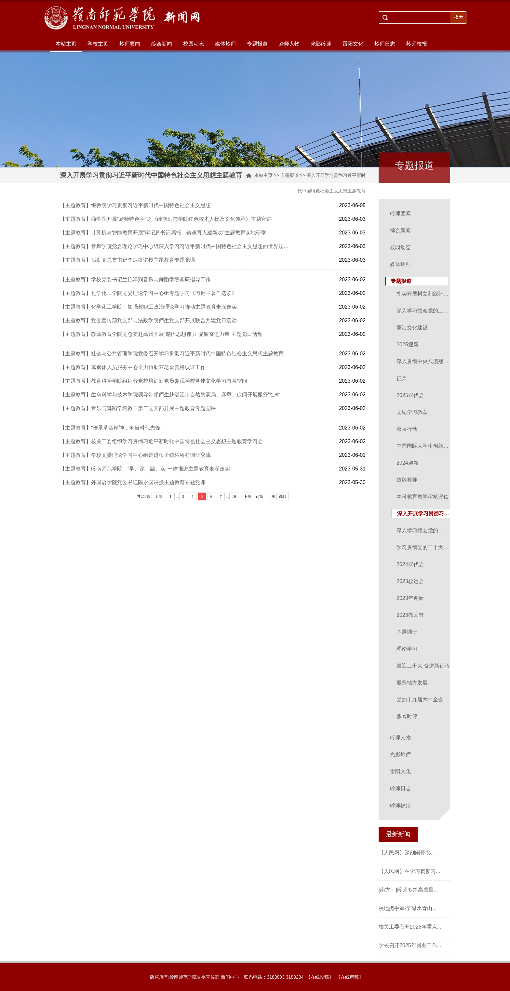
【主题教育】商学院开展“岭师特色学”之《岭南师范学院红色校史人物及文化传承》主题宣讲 (166, 219)
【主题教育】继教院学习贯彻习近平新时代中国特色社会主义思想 (135, 205)
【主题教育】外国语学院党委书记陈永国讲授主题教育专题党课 (133, 482)
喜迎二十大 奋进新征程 (423, 665)
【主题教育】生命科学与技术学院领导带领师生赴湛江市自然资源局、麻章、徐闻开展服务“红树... (172, 394)
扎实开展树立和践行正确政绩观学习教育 (423, 294)
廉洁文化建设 (412, 327)
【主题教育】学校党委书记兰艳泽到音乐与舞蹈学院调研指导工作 (135, 279)
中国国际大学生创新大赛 (423, 446)
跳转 (283, 496)
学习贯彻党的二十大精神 (423, 547)
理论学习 (406, 649)
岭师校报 (416, 43)
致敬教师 (406, 479)
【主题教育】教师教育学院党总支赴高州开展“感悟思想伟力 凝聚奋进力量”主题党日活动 (161, 334)
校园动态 (193, 43)
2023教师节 (410, 615)
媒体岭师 (225, 43)
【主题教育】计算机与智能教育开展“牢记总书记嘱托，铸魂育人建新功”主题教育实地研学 (163, 232)
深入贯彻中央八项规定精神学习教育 (423, 361)
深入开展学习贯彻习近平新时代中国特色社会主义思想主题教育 (424, 513)
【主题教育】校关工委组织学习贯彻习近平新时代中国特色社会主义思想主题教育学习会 (161, 441)
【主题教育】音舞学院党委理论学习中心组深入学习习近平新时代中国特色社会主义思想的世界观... (174, 246)
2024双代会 (410, 564)
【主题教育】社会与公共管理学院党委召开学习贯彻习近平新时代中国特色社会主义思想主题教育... (174, 353)
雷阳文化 (352, 43)
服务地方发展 (412, 682)
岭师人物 (289, 43)
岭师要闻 (129, 43)
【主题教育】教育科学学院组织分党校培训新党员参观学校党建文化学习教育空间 (153, 381)
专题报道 (257, 43)
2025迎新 (407, 344)
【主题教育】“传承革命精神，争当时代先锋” (111, 427)
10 (234, 496)
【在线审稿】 (349, 977)
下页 (247, 496)
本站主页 (66, 43)
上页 (158, 496)
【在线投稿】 (319, 977)
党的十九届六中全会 (419, 699)
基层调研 (406, 632)
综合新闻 (161, 43)
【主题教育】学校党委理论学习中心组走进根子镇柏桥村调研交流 (135, 455)
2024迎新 (407, 463)
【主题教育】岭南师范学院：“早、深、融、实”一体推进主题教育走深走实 (145, 468)
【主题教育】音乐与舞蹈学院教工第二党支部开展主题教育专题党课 (138, 408)
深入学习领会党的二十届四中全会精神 (423, 310)
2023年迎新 (410, 598)
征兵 (401, 378)
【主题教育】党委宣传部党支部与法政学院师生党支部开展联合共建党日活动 (148, 320)
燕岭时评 (406, 716)
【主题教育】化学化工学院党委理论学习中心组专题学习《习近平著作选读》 (148, 293)
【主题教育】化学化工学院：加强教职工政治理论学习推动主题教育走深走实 (148, 307)
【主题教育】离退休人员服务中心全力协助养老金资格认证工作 (133, 367)
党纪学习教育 (412, 412)
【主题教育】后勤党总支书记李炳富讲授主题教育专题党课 (127, 260)
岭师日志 (384, 43)
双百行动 (406, 429)
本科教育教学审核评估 (422, 496)
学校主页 (97, 43)
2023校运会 (410, 581)
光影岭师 (321, 43)
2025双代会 (410, 395)
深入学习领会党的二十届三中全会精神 (423, 530)
